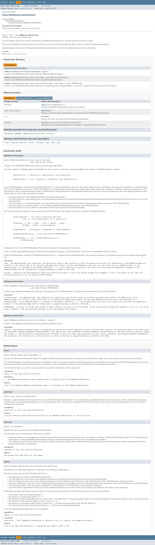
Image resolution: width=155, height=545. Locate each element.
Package (12, 2)
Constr (22, 8)
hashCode (45, 116)
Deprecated (31, 2)
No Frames (34, 6)
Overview (4, 2)
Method (29, 8)
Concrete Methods (43, 98)
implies (44, 122)
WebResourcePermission (14, 71)
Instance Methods (25, 98)
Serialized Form (20, 54)
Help (44, 2)
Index (39, 2)
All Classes (46, 6)
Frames (26, 6)
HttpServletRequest (32, 71)
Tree (24, 2)
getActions (45, 110)
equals (44, 105)
